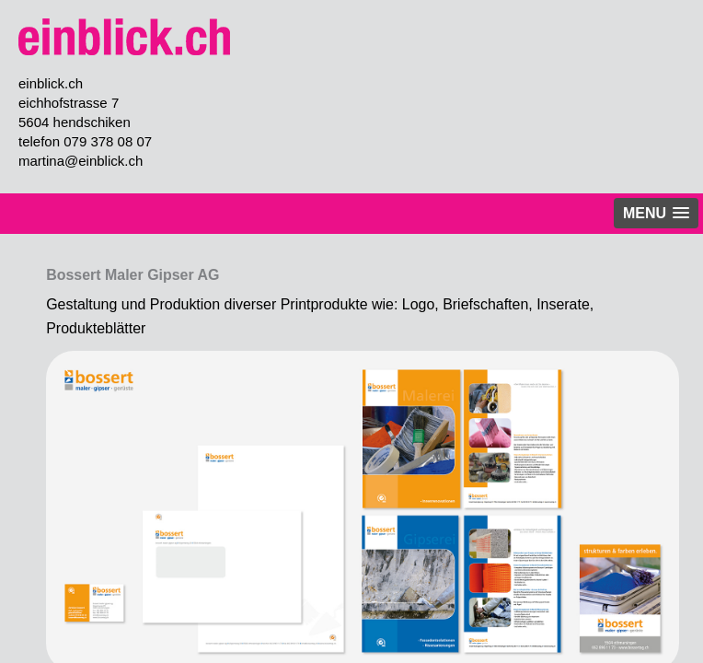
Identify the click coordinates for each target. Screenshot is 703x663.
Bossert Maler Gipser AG (132, 275)
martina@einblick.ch (80, 161)
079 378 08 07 (107, 141)
